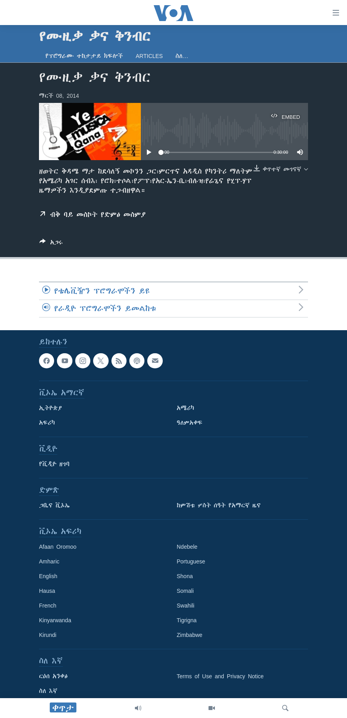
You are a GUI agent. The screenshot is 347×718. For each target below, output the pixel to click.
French (48, 606)
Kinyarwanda (55, 620)
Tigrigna (187, 620)
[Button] (51, 243)
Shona (185, 576)
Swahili (185, 606)
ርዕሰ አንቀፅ (53, 676)
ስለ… (181, 56)
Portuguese (191, 561)
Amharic (49, 561)
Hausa (47, 591)
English (48, 576)
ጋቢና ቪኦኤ (54, 505)
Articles (149, 56)
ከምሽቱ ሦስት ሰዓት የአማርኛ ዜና (219, 505)
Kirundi (48, 635)
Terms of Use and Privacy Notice (220, 676)
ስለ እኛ (48, 691)
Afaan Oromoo (57, 547)
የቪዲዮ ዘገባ (54, 464)
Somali (185, 591)
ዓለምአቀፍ (190, 423)
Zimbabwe (190, 635)
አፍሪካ (47, 423)
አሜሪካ (185, 408)
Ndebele (187, 547)
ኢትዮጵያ (50, 408)
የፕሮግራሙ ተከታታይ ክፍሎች (84, 56)
